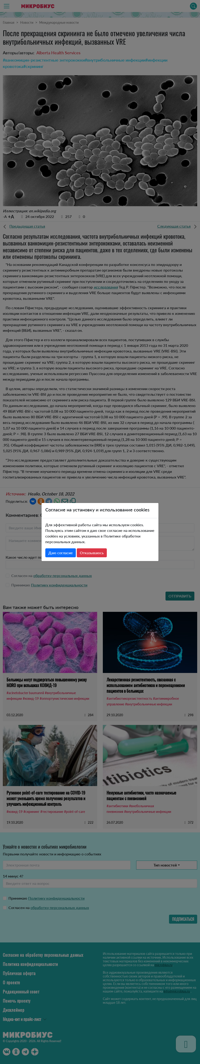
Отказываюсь (92, 552)
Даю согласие (60, 552)
